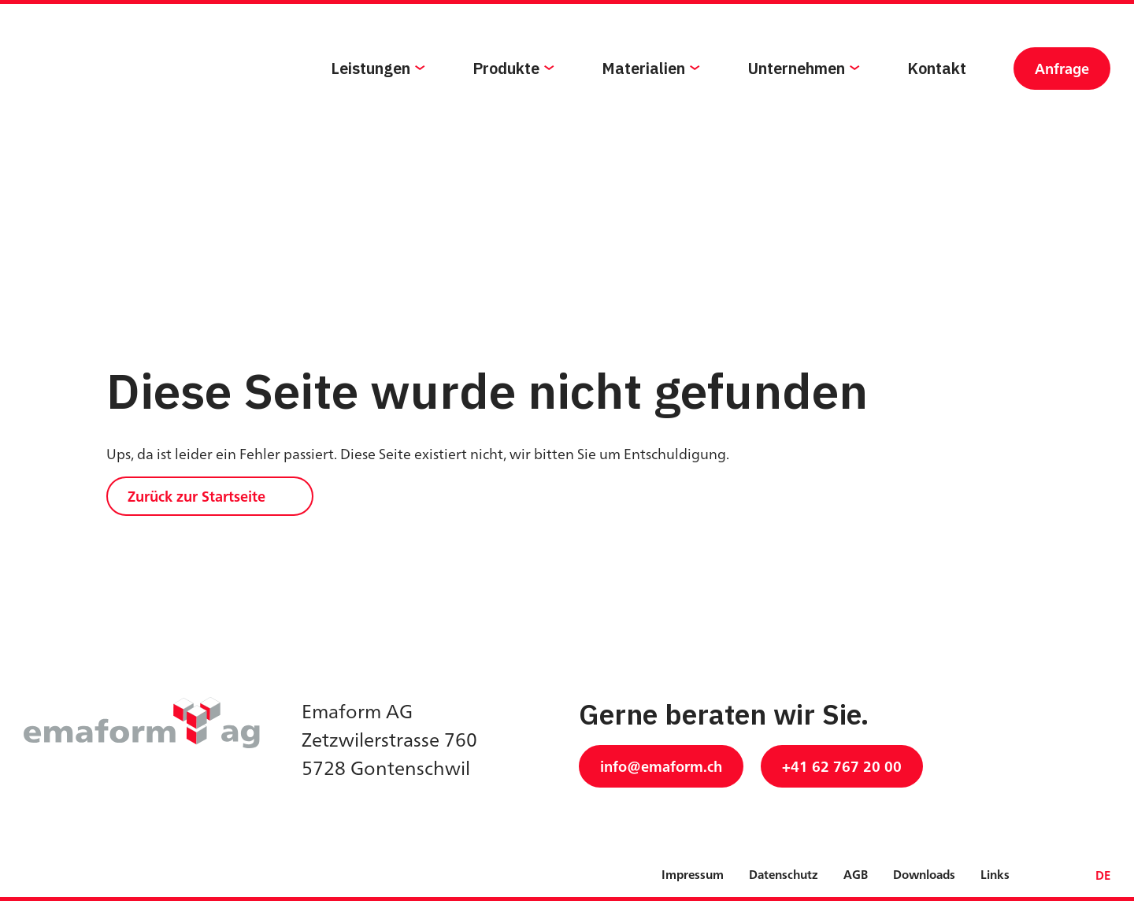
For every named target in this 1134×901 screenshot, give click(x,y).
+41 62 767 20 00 (842, 766)
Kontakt (936, 100)
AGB (855, 875)
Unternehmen (796, 100)
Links (995, 875)
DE (1102, 875)
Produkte (505, 100)
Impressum (693, 875)
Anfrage (1062, 100)
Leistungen (370, 100)
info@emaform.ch (661, 766)
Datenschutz (783, 875)
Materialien (643, 100)
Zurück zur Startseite (196, 496)
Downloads (924, 875)
